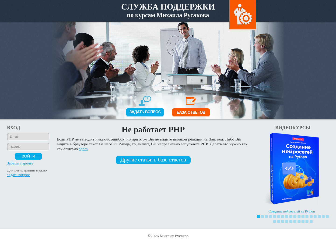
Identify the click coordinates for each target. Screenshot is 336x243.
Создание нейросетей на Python (292, 211)
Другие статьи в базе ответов (153, 160)
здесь (83, 149)
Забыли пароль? (20, 163)
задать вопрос (18, 175)
